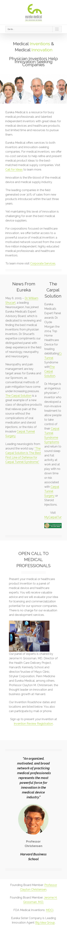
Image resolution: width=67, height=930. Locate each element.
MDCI (49, 910)
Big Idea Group (45, 922)
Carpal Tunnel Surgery (51, 491)
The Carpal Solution (18, 395)
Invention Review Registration (33, 723)
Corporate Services (42, 263)
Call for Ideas (14, 169)
